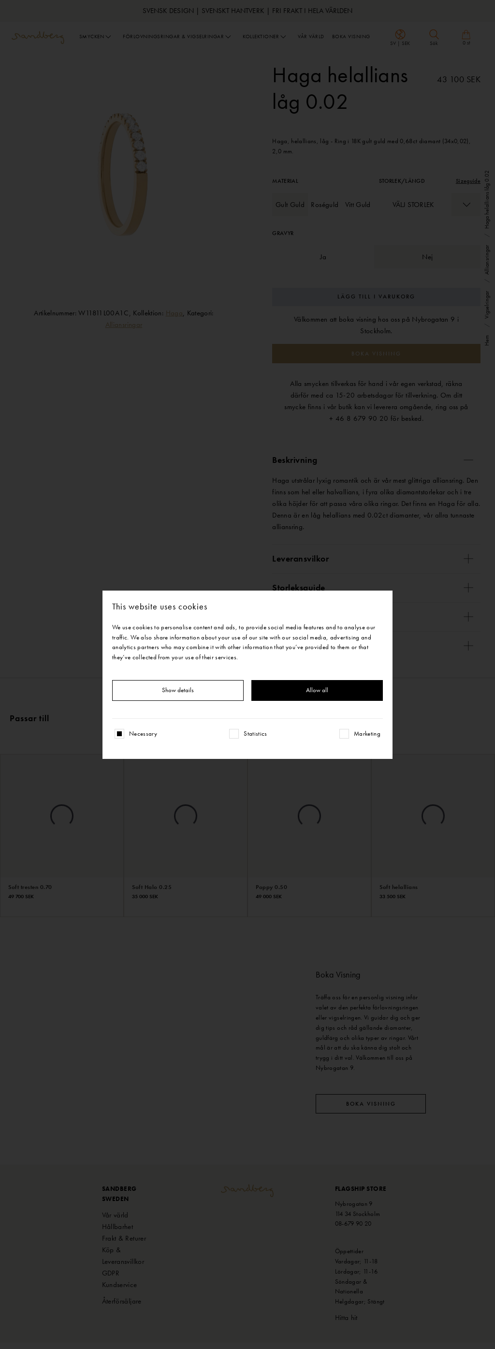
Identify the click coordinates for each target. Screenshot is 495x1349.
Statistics (255, 733)
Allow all (317, 690)
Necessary (143, 733)
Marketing (367, 733)
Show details (178, 690)
